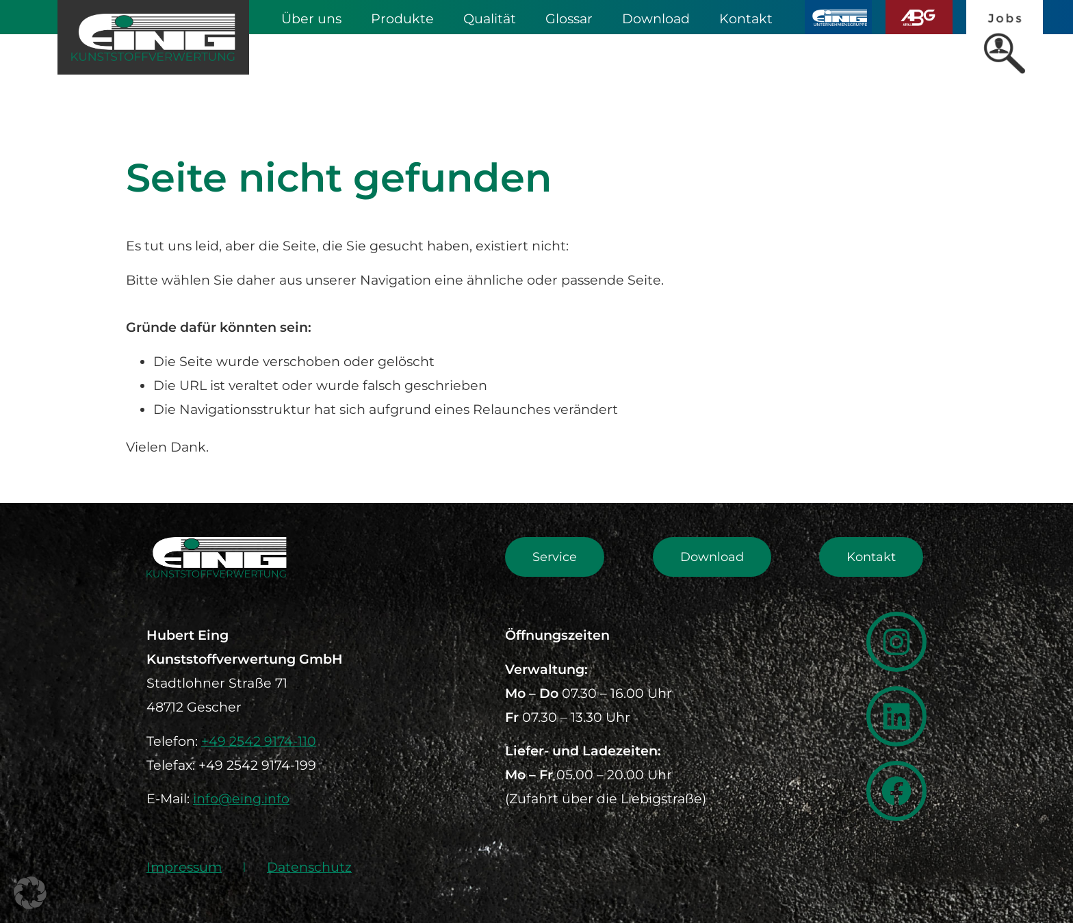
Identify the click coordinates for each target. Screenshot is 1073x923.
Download (656, 18)
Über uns (311, 18)
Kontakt (746, 18)
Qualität (489, 18)
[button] (30, 893)
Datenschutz (309, 867)
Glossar (569, 18)
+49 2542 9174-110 (258, 741)
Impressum (184, 867)
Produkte (402, 18)
